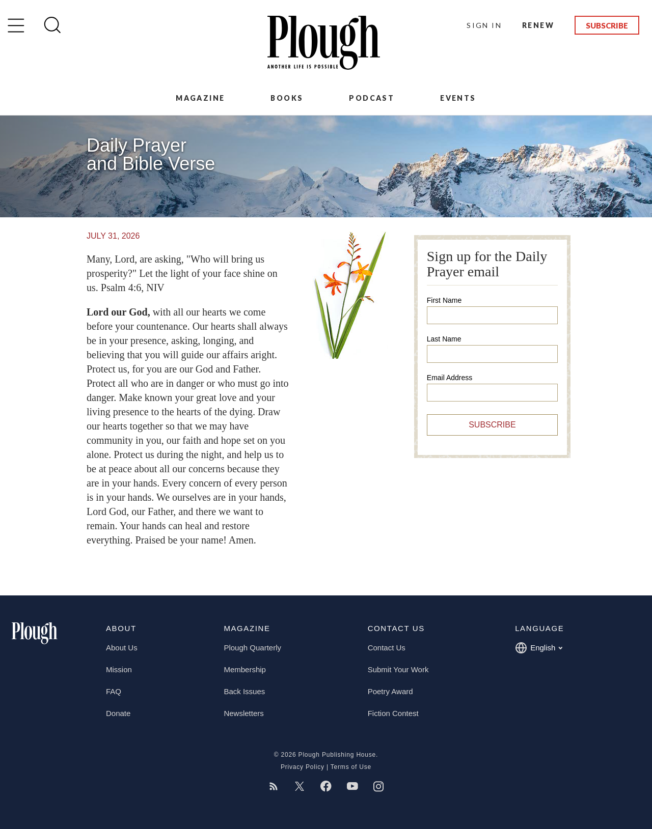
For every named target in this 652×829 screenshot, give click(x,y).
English (538, 648)
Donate (118, 713)
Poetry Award (390, 691)
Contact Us (386, 647)
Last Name (444, 338)
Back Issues (244, 691)
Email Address (449, 377)
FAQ (113, 691)
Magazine (200, 98)
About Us (122, 647)
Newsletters (243, 713)
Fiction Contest (393, 713)
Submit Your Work (398, 669)
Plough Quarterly (252, 647)
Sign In (484, 25)
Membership (245, 669)
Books (286, 98)
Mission (119, 669)
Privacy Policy (302, 766)
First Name (444, 300)
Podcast (371, 98)
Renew (538, 25)
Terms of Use (351, 766)
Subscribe (607, 25)
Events (458, 98)
